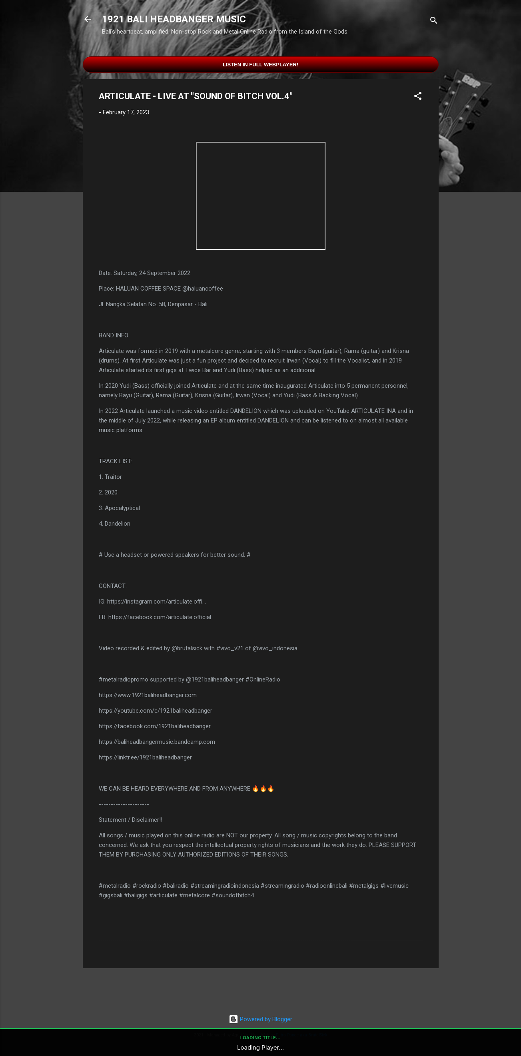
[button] (418, 97)
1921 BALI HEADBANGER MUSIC (174, 19)
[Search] (434, 22)
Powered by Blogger (260, 1019)
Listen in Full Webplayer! (260, 65)
